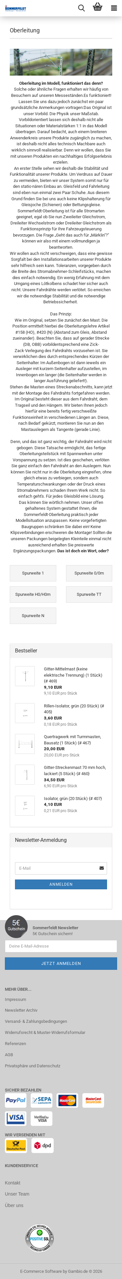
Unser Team (17, 1193)
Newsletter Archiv (21, 1010)
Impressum (15, 999)
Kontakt (12, 1182)
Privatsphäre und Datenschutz (32, 1065)
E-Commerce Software (41, 1270)
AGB (9, 1054)
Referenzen (15, 1043)
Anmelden (61, 884)
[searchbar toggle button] (81, 8)
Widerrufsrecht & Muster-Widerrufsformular (45, 1032)
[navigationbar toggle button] (114, 8)
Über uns (14, 1204)
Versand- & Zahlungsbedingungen (36, 1021)
